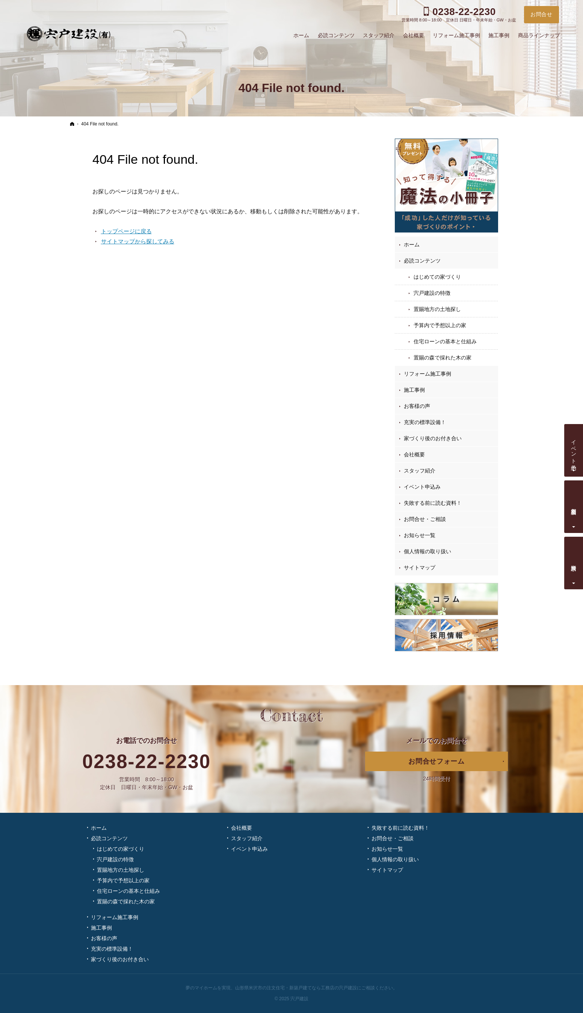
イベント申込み (422, 487)
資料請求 (574, 561)
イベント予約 (574, 449)
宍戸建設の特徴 (432, 293)
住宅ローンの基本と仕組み (445, 341)
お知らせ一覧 (419, 535)
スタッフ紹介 (419, 471)
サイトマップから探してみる (137, 241)
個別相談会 (574, 505)
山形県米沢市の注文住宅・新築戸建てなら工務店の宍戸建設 (296, 987)
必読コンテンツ (422, 261)
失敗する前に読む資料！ (433, 503)
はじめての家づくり (437, 277)
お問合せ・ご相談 (425, 519)
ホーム (412, 245)
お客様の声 (417, 406)
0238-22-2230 (146, 761)
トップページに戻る (126, 231)
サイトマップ (419, 568)
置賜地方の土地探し (437, 309)
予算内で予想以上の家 (440, 325)
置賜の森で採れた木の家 (442, 358)
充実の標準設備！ (425, 422)
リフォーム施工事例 (427, 374)
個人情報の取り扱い (427, 551)
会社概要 (414, 454)
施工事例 (414, 390)
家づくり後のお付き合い (433, 438)
